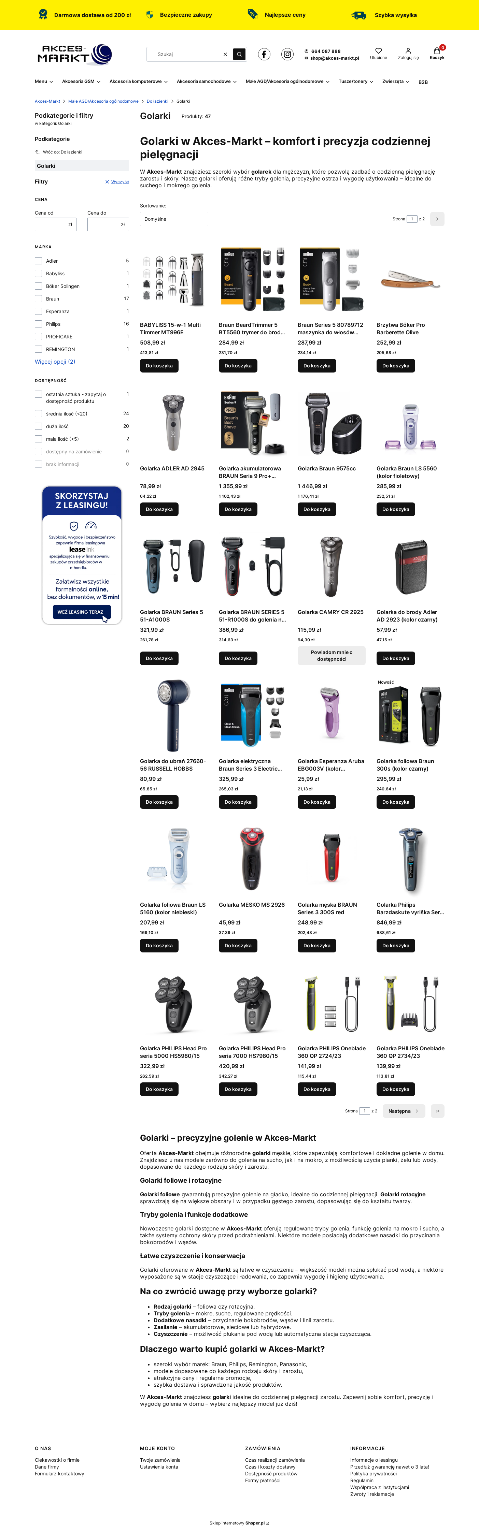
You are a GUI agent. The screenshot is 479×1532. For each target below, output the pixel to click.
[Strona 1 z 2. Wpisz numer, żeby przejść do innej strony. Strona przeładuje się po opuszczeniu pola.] (412, 219)
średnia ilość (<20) (66, 414)
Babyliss (55, 273)
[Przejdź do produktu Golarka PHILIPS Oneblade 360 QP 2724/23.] (332, 1002)
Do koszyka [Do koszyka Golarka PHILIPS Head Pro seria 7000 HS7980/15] (238, 1089)
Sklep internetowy (237, 1523)
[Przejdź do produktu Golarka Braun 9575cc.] (332, 422)
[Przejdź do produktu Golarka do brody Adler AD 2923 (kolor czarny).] (411, 566)
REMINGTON (60, 349)
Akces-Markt (47, 101)
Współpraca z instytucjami (379, 1487)
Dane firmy (47, 1467)
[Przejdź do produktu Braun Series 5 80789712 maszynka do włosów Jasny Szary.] (332, 279)
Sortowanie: (153, 205)
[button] (239, 54)
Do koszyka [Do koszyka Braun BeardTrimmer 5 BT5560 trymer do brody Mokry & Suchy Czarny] (238, 365)
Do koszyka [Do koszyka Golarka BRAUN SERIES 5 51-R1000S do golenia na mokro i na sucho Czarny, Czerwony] (238, 658)
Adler (52, 261)
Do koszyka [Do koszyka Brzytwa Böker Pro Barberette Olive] (395, 365)
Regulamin (362, 1480)
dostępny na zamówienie (74, 451)
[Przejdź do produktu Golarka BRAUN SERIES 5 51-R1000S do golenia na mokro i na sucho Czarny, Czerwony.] (253, 566)
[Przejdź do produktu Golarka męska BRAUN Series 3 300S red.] (332, 859)
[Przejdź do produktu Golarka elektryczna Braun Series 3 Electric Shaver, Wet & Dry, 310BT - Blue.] (253, 715)
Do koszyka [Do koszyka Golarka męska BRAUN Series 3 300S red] (317, 945)
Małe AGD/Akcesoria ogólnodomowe (103, 101)
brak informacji (62, 464)
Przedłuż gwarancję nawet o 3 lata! (389, 1467)
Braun (52, 299)
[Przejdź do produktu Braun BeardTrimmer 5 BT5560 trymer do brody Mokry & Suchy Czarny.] (253, 279)
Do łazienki (157, 101)
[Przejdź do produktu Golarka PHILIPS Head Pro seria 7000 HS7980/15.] (253, 1002)
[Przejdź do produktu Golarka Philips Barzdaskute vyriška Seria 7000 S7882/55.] (411, 859)
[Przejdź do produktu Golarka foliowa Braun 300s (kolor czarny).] (411, 715)
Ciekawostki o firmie (57, 1460)
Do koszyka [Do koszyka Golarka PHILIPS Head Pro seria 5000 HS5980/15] (159, 1089)
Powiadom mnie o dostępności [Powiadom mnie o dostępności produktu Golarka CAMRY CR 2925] (331, 655)
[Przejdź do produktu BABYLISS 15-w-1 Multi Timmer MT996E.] (174, 279)
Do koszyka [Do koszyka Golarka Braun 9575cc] (317, 509)
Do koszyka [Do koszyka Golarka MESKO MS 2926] (238, 945)
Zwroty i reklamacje (372, 1494)
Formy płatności (262, 1480)
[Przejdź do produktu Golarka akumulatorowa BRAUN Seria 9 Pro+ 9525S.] (253, 422)
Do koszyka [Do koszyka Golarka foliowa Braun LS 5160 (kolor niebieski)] (159, 945)
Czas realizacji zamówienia (275, 1460)
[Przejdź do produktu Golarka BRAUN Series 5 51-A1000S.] (174, 566)
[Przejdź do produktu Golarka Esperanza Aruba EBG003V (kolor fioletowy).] (332, 715)
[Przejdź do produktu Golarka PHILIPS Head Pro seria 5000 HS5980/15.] (174, 1002)
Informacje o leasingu (374, 1460)
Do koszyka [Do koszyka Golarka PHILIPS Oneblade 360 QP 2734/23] (395, 1089)
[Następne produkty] (404, 1111)
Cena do (96, 213)
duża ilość (57, 426)
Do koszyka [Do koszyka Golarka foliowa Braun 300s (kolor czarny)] (395, 802)
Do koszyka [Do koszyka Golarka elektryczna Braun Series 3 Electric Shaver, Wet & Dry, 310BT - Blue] (238, 802)
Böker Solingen (63, 286)
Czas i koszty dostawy (270, 1467)
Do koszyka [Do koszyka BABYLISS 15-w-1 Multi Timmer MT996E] (159, 365)
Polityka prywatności (373, 1473)
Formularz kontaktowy (59, 1473)
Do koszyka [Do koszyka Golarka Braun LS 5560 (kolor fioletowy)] (395, 509)
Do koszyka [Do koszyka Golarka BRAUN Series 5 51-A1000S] (159, 658)
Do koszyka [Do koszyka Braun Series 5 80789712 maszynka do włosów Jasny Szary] (317, 365)
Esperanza (58, 311)
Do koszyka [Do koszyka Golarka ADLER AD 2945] (159, 509)
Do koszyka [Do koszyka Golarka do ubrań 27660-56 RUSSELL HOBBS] (159, 802)
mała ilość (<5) (62, 439)
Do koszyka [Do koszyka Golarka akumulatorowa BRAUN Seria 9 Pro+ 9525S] (238, 509)
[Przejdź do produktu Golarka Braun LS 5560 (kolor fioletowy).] (411, 422)
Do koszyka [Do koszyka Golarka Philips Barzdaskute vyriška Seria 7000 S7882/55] (395, 945)
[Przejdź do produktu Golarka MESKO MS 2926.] (253, 859)
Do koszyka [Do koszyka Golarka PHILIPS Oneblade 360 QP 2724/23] (317, 1089)
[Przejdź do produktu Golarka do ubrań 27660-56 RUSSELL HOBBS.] (174, 715)
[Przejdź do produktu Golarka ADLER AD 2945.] (174, 422)
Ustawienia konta (159, 1467)
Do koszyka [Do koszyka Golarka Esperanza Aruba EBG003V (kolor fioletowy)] (317, 802)
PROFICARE (59, 336)
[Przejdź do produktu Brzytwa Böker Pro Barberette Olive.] (411, 279)
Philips (53, 324)
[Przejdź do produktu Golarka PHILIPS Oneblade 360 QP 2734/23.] (411, 1002)
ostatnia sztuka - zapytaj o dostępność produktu (76, 397)
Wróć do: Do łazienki (58, 152)
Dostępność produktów (271, 1473)
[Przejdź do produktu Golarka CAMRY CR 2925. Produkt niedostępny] (332, 566)
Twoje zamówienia (160, 1460)
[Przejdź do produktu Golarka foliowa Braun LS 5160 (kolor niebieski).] (174, 859)
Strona (399, 218)
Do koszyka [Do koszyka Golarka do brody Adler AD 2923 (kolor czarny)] (395, 658)
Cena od (44, 213)
